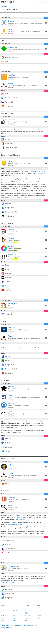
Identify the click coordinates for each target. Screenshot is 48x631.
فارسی (38, 608)
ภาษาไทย (39, 618)
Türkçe (2, 620)
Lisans (11, 625)
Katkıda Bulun (5, 625)
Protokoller (37, 2)
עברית (26, 610)
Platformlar (4, 6)
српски (14, 618)
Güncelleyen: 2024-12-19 (30, 625)
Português (27, 615)
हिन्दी (38, 610)
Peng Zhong (5, 627)
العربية (2, 605)
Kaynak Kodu (18, 625)
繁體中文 (27, 620)
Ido (1, 613)
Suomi (2, 610)
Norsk (2, 615)
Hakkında (44, 2)
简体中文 (15, 620)
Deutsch (27, 605)
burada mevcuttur (20, 519)
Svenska (27, 618)
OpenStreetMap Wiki (9, 583)
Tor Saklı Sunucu (8, 348)
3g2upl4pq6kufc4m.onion (15, 524)
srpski (2, 618)
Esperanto (3, 608)
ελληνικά (39, 605)
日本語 (26, 613)
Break (7, 2)
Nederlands (40, 613)
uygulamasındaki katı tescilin (37, 171)
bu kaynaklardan (14, 515)
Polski (14, 615)
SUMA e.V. (30, 527)
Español (27, 608)
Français (15, 610)
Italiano (15, 613)
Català (14, 605)
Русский (39, 615)
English (15, 608)
